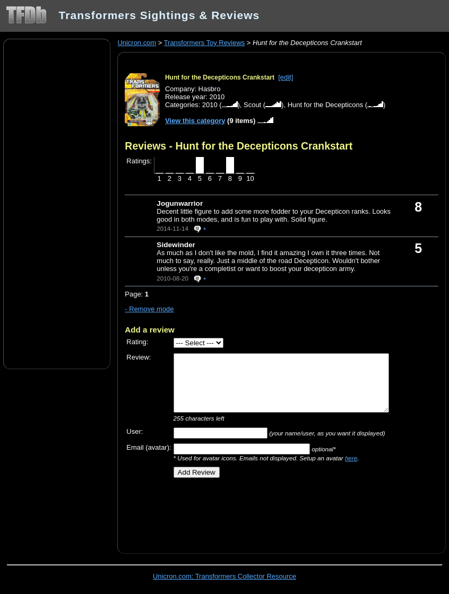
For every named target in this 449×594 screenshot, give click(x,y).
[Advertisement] (56, 203)
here (351, 458)
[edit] (285, 77)
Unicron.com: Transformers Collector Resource (224, 576)
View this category (195, 121)
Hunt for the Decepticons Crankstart (219, 77)
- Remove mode (149, 309)
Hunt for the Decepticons (326, 105)
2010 (210, 105)
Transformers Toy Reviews (204, 43)
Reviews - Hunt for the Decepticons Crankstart (238, 146)
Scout (252, 105)
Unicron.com (136, 43)
